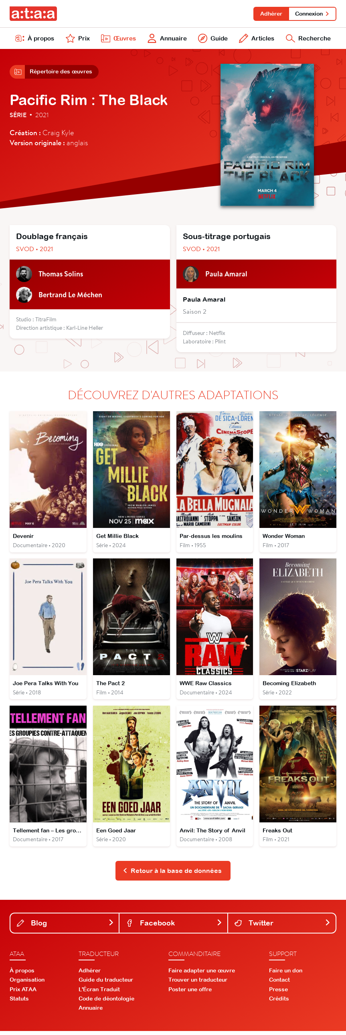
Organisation (27, 983)
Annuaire (166, 39)
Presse (278, 993)
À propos (35, 39)
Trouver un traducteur (197, 983)
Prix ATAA (23, 993)
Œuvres (117, 39)
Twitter (283, 926)
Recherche (307, 39)
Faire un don (285, 974)
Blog (65, 926)
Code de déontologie (106, 1002)
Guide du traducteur (106, 983)
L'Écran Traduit (99, 993)
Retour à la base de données (172, 874)
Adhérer (270, 13)
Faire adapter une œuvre (201, 974)
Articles (256, 39)
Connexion (312, 13)
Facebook (174, 926)
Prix (77, 39)
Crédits (279, 1002)
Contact (279, 983)
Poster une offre (190, 993)
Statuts (19, 1002)
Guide (212, 39)
